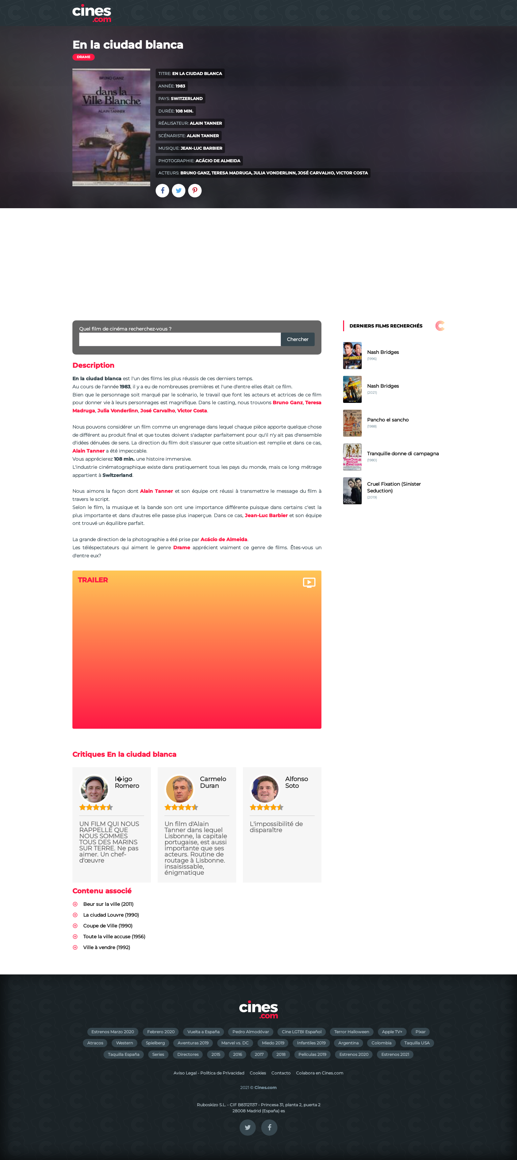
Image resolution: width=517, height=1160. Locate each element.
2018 (281, 1054)
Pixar (420, 1031)
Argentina (348, 1042)
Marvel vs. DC (235, 1042)
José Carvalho (316, 172)
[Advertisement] (258, 259)
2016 (237, 1054)
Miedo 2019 (273, 1042)
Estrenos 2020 (353, 1054)
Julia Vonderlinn (274, 172)
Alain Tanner (206, 123)
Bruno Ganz (194, 172)
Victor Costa (352, 172)
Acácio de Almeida (218, 160)
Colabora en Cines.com (319, 1073)
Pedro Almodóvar (250, 1031)
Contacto (281, 1073)
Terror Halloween (351, 1031)
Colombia (381, 1042)
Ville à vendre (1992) (106, 947)
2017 (259, 1054)
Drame (83, 57)
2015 (215, 1054)
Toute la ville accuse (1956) (114, 937)
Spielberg (155, 1042)
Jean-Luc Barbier (201, 148)
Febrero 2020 (161, 1031)
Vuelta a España (203, 1031)
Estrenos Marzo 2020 (112, 1031)
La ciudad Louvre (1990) (111, 915)
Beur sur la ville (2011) (108, 904)
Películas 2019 (312, 1054)
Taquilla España (123, 1054)
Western (124, 1042)
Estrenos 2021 (395, 1054)
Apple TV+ (392, 1031)
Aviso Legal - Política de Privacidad (209, 1073)
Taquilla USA (417, 1042)
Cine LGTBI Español (301, 1031)
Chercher (298, 339)
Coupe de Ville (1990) (108, 926)
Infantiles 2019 (311, 1042)
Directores (188, 1054)
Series (158, 1054)
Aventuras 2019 (193, 1042)
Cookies (258, 1073)
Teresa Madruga (231, 172)
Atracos (95, 1042)
